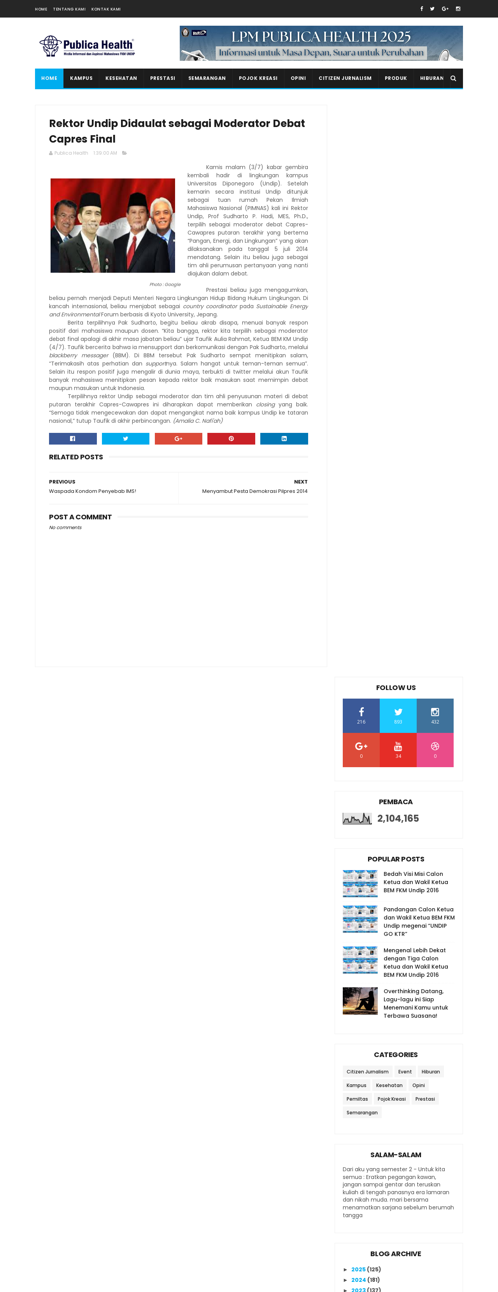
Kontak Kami (106, 9)
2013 (358, 1003)
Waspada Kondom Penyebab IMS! (399, 941)
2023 (359, 718)
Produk (396, 78)
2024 (359, 708)
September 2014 (382, 856)
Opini (298, 78)
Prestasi (162, 78)
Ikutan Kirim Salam (371, 1091)
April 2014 (372, 979)
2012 (358, 1013)
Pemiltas (357, 527)
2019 (358, 761)
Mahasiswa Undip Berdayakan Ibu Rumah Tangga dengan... (401, 889)
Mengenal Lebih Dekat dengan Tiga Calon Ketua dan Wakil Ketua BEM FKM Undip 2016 (416, 390)
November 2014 (381, 834)
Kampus (81, 78)
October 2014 (378, 845)
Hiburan (432, 78)
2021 (358, 740)
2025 (359, 697)
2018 (358, 772)
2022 (359, 729)
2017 (358, 782)
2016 (358, 793)
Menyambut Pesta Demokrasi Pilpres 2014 (400, 906)
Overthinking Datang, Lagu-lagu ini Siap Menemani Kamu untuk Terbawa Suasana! (416, 431)
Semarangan (207, 78)
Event (405, 499)
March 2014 (375, 989)
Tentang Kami (69, 9)
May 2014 (372, 968)
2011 (357, 1024)
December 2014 (381, 824)
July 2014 (372, 877)
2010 (358, 1034)
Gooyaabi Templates (169, 1282)
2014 (358, 814)
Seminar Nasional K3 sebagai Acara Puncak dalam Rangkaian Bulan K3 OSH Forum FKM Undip (413, 1207)
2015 (358, 804)
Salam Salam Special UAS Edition (413, 1235)
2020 (359, 750)
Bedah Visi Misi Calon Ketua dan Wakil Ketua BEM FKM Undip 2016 (416, 310)
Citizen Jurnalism (345, 78)
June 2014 (373, 957)
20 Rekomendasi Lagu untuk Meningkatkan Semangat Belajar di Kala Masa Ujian (413, 1172)
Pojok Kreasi (258, 78)
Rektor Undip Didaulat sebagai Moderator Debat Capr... (401, 923)
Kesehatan (121, 78)
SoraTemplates (83, 1282)
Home (41, 9)
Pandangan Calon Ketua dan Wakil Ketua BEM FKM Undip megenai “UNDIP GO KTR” (419, 350)
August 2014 (376, 866)
